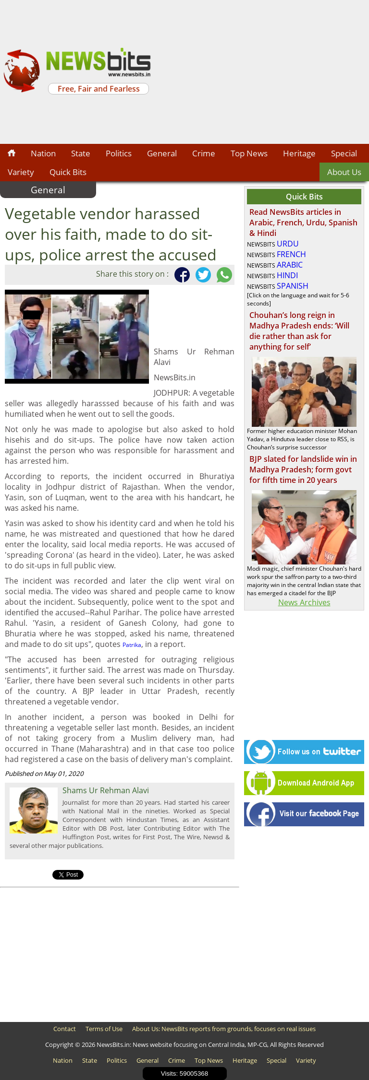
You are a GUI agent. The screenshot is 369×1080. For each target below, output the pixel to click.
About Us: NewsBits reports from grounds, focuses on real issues (224, 1028)
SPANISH (292, 286)
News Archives (304, 602)
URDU (288, 243)
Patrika (132, 645)
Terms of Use (104, 1028)
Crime (203, 153)
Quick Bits (67, 171)
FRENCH (291, 254)
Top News (249, 153)
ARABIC (290, 264)
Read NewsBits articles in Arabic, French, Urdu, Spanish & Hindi (303, 222)
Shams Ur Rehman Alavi (105, 790)
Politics (119, 153)
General (162, 153)
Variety (21, 171)
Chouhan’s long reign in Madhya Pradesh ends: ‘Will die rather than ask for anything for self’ (299, 331)
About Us (344, 171)
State (80, 153)
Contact (64, 1028)
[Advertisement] (261, 72)
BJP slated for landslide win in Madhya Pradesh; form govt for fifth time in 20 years (303, 469)
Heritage (299, 153)
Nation (43, 153)
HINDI (287, 275)
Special (344, 153)
